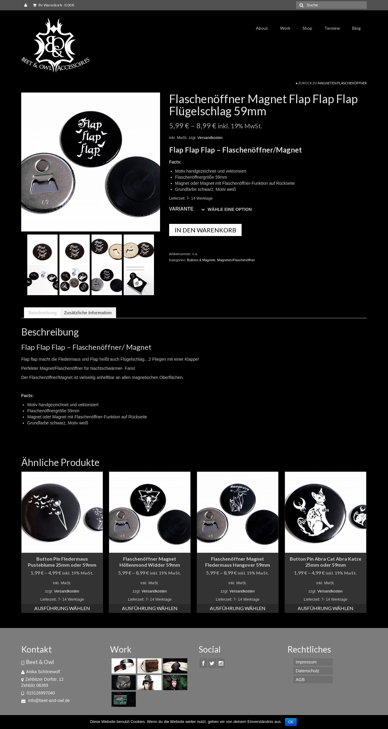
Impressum (306, 662)
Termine (332, 28)
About (262, 28)
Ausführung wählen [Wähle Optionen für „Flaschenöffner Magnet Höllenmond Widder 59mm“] (150, 608)
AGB (300, 679)
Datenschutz (307, 670)
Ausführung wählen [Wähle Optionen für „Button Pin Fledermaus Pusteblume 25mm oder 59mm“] (62, 608)
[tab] (42, 312)
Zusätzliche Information (88, 312)
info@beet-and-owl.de (45, 700)
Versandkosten (209, 138)
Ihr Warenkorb (53, 5)
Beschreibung (42, 312)
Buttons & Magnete (201, 260)
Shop (307, 28)
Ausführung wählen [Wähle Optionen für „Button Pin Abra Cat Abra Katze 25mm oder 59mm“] (325, 608)
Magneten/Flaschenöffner (342, 83)
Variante (181, 208)
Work (285, 28)
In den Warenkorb (205, 230)
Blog (356, 28)
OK (290, 722)
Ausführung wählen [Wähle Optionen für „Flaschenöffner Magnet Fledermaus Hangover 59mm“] (238, 608)
